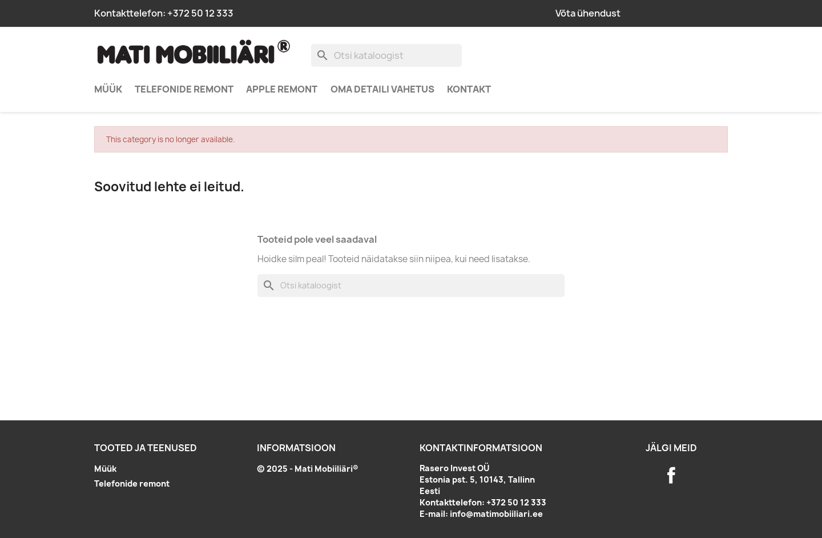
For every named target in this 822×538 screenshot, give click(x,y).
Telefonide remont (184, 89)
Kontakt (469, 89)
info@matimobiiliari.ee (496, 513)
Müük (108, 89)
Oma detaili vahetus (382, 89)
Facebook (671, 475)
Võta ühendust (587, 13)
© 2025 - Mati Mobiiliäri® (307, 468)
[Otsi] (386, 55)
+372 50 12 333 (200, 13)
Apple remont (281, 89)
